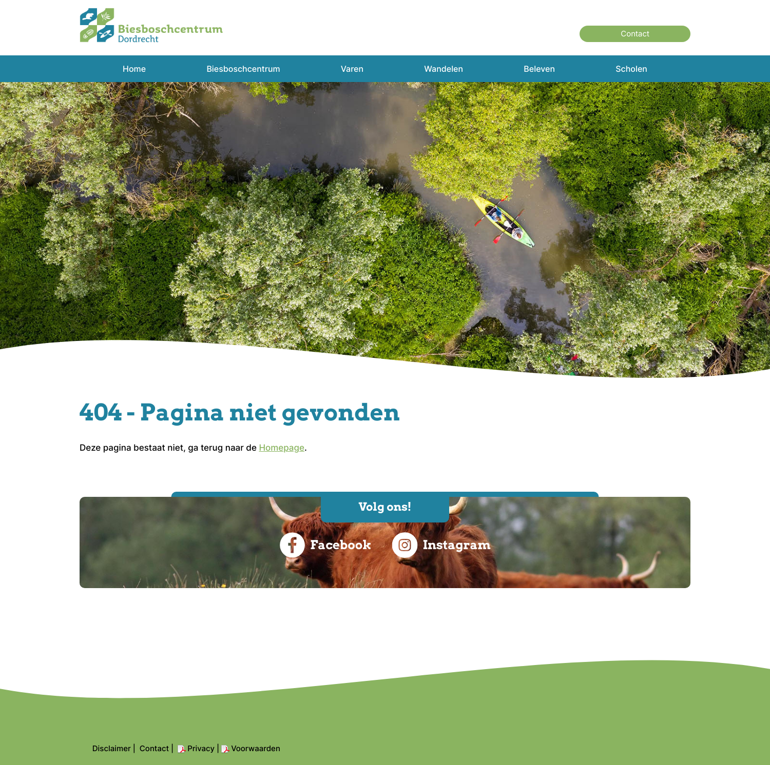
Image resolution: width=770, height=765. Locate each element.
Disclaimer (111, 748)
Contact (635, 33)
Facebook (325, 545)
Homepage (281, 448)
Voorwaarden (255, 748)
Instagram (441, 545)
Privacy (201, 748)
